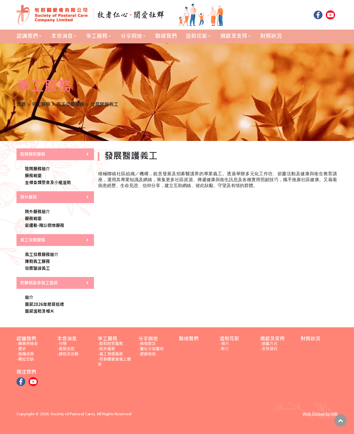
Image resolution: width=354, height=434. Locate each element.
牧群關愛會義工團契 (39, 283)
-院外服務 (106, 348)
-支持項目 (268, 348)
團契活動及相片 (39, 311)
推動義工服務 (37, 261)
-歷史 (21, 348)
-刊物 (62, 343)
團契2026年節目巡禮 (44, 304)
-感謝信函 (147, 354)
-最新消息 (66, 348)
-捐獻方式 (268, 343)
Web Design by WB (320, 414)
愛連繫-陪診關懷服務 (44, 225)
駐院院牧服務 (32, 154)
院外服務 (28, 197)
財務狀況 (271, 36)
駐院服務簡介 (37, 169)
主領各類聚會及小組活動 (48, 182)
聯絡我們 (166, 36)
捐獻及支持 (233, 36)
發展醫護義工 (37, 268)
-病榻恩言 (147, 343)
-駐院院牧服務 (110, 343)
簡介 (29, 297)
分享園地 (131, 36)
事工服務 (97, 36)
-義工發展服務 (110, 354)
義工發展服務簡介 (41, 254)
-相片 (224, 343)
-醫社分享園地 (151, 348)
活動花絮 (196, 36)
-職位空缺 (25, 359)
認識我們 (27, 36)
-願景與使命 (27, 343)
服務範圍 (33, 176)
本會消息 (62, 36)
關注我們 (26, 371)
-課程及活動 (67, 354)
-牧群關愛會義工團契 (114, 362)
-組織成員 (25, 354)
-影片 (224, 348)
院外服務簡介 (37, 211)
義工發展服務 (32, 240)
